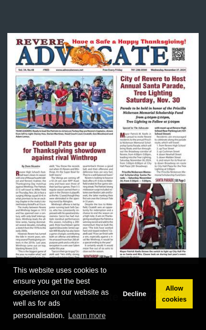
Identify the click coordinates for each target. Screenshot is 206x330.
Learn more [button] (87, 315)
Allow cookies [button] (174, 294)
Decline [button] (134, 293)
